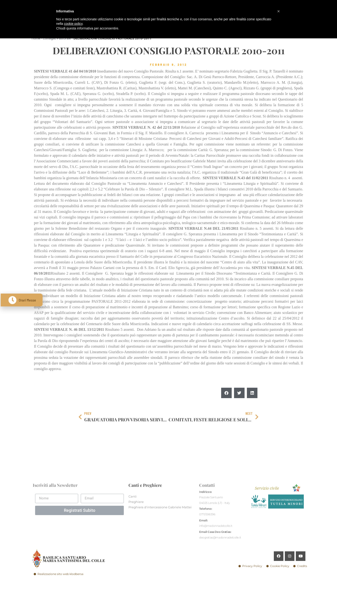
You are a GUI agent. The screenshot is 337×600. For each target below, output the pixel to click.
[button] (226, 404)
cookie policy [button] (73, 23)
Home (36, 38)
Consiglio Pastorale (57, 38)
